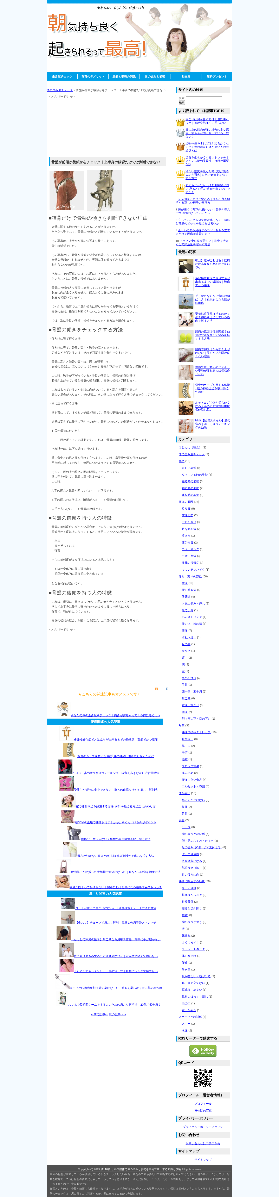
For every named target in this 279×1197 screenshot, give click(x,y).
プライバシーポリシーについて (203, 1127)
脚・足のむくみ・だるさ (198, 840)
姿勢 (181, 461)
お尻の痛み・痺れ (193, 603)
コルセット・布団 (193, 786)
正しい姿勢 (189, 468)
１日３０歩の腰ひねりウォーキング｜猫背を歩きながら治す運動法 (115, 773)
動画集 (186, 76)
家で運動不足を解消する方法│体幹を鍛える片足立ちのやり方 (116, 806)
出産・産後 (189, 556)
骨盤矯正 (187, 739)
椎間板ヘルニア (192, 895)
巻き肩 (186, 969)
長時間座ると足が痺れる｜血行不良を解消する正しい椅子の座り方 (203, 200)
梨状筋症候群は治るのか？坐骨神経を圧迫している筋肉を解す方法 (212, 317)
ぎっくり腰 (189, 888)
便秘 (185, 962)
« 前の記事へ (99, 1014)
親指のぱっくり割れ (195, 996)
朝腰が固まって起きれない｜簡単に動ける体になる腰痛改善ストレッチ (116, 887)
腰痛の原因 (186, 501)
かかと (186, 650)
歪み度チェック (62, 76)
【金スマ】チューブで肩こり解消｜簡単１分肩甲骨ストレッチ (115, 922)
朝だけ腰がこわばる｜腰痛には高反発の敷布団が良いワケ (212, 264)
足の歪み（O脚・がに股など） (202, 847)
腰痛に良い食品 (192, 779)
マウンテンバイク (193, 569)
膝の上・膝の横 (192, 623)
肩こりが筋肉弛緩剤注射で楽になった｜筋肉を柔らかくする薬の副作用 (116, 988)
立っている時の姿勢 (195, 474)
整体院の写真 (203, 1110)
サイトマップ (203, 1159)
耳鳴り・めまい (192, 989)
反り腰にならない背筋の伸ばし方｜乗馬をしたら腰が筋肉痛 (212, 299)
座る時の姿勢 (190, 481)
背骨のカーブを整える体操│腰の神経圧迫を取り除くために (115, 756)
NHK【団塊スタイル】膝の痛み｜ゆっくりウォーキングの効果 (212, 424)
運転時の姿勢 (190, 495)
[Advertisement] (139, 82)
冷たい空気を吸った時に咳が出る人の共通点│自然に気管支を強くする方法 (207, 175)
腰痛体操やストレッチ (196, 732)
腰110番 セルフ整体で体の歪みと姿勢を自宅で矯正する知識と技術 (140, 1169)
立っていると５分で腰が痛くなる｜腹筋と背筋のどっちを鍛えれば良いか (203, 221)
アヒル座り (189, 522)
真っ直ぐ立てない (193, 983)
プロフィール (203, 1103)
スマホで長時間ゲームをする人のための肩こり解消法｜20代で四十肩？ (114, 1004)
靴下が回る (189, 1010)
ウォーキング (190, 549)
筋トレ (186, 746)
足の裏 (186, 644)
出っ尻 (186, 827)
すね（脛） (189, 637)
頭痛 (185, 712)
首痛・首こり (190, 705)
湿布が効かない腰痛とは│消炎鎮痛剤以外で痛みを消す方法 (115, 855)
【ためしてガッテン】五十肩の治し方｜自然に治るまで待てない (116, 971)
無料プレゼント (217, 76)
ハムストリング (192, 617)
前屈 (185, 806)
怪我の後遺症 (190, 562)
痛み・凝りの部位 (190, 576)
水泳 (185, 1030)
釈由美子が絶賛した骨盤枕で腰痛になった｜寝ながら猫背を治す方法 (116, 872)
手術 (185, 752)
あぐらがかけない (193, 800)
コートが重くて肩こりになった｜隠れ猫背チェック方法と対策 (115, 908)
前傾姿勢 (187, 515)
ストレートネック (193, 949)
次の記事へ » (117, 1014)
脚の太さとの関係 (193, 834)
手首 (185, 684)
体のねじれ (189, 955)
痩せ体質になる (192, 861)
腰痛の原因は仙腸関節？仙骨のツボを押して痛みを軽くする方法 (212, 335)
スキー (186, 1023)
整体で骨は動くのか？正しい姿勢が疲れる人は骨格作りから (212, 370)
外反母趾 (187, 901)
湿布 (185, 759)
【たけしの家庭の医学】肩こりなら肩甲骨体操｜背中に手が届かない (116, 939)
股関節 (186, 596)
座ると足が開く (192, 908)
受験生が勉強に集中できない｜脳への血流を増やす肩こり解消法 (116, 789)
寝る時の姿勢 (190, 488)
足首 (185, 813)
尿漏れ (186, 935)
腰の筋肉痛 (189, 589)
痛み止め (187, 773)
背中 (185, 657)
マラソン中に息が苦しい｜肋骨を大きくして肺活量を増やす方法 (202, 242)
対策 (181, 725)
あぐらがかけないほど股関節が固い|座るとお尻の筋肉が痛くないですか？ (208, 189)
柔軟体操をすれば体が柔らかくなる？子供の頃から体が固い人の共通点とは (207, 147)
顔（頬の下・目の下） (196, 718)
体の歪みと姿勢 (155, 76)
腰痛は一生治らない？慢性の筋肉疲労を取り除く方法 (115, 839)
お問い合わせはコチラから (203, 1143)
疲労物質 (187, 542)
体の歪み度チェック (60, 90)
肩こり (186, 698)
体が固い (184, 793)
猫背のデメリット (93, 76)
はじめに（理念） (190, 447)
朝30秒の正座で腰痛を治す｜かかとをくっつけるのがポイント (115, 822)
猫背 (185, 915)
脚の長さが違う (192, 922)
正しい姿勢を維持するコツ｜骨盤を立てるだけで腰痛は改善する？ (203, 232)
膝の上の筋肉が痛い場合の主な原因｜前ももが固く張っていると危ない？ (207, 133)
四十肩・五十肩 (192, 691)
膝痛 (185, 630)
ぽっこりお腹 (190, 854)
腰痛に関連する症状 (192, 881)
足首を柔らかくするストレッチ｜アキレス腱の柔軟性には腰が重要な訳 (207, 161)
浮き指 (186, 535)
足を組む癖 (189, 529)
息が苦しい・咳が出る (196, 976)
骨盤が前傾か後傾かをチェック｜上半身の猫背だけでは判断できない (105, 162)
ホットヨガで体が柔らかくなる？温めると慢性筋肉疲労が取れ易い (212, 406)
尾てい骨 (187, 610)
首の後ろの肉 (190, 874)
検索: (182, 98)
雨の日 (186, 1003)
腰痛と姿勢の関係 (124, 76)
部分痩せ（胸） (192, 867)
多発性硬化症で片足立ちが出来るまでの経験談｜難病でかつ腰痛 (116, 739)
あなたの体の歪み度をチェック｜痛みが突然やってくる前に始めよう (115, 715)
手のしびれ (189, 678)
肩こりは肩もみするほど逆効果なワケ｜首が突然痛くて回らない (116, 956)
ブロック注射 (190, 766)
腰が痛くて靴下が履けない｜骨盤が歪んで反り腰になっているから (203, 211)
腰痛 (185, 583)
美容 (181, 820)
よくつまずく (190, 942)
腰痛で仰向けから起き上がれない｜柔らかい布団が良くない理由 (212, 353)
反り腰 (186, 508)
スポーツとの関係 (190, 1016)
